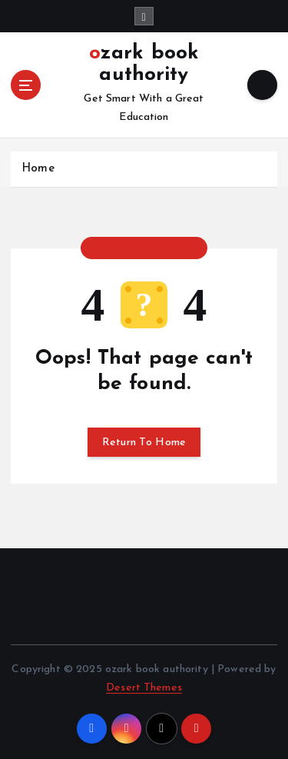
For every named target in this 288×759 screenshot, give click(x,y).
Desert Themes (144, 688)
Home (38, 169)
